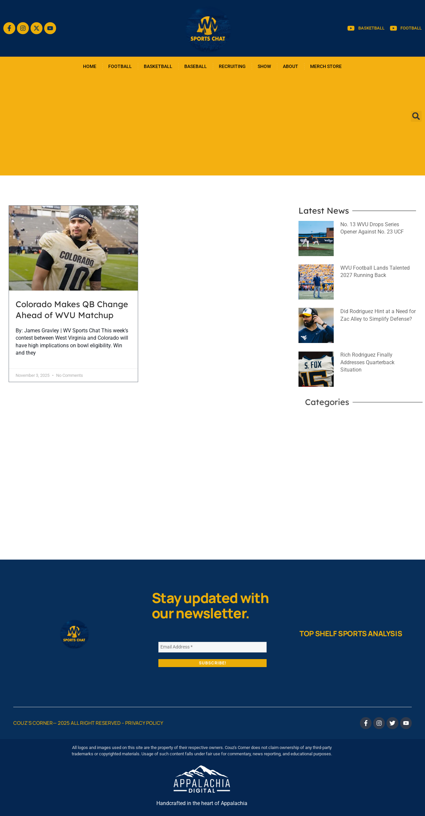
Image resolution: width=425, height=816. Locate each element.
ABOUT (290, 66)
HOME (89, 66)
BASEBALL (195, 66)
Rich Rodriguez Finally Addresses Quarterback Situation (367, 362)
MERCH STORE (326, 66)
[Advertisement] (212, 125)
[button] (416, 116)
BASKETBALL (158, 66)
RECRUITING (232, 66)
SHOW (264, 66)
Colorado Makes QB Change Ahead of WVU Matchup (72, 309)
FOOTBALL (120, 66)
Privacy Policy (144, 722)
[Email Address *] (212, 647)
